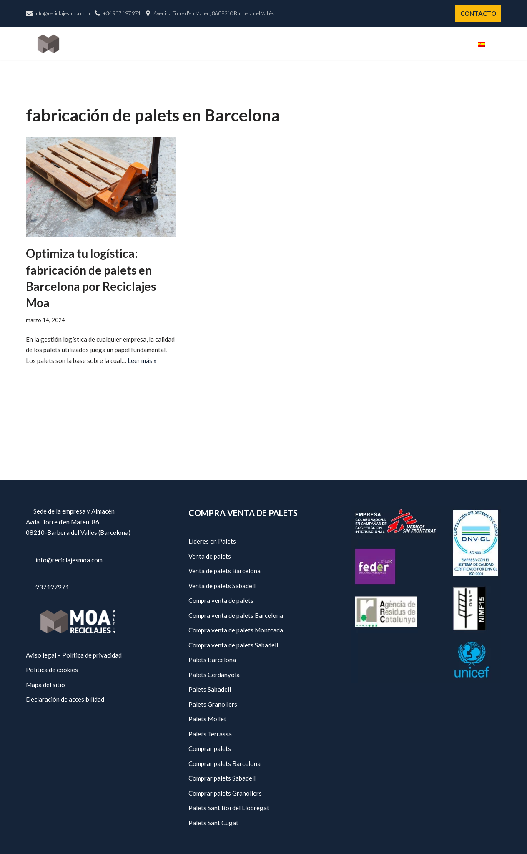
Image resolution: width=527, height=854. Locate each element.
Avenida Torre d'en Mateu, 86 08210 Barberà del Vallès (213, 13)
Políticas (419, 44)
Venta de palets (209, 556)
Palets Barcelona (212, 659)
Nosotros (285, 44)
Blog (455, 44)
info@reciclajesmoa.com (62, 13)
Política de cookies (52, 669)
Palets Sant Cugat (213, 822)
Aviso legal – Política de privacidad (74, 655)
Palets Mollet (207, 719)
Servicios (375, 44)
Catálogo (331, 44)
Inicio (246, 44)
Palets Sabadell (209, 689)
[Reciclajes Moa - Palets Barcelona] (67, 43)
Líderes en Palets (212, 541)
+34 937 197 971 (122, 13)
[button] (498, 43)
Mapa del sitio (45, 684)
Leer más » (142, 360)
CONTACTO (478, 13)
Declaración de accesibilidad (65, 699)
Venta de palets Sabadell (222, 585)
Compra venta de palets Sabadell (233, 645)
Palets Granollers (212, 704)
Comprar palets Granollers (225, 793)
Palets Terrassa (210, 734)
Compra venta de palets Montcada (235, 630)
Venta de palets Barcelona (224, 570)
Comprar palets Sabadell (222, 778)
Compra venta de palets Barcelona (235, 615)
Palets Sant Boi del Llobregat (228, 807)
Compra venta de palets (220, 600)
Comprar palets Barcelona (224, 763)
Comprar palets (209, 748)
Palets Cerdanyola (214, 674)
